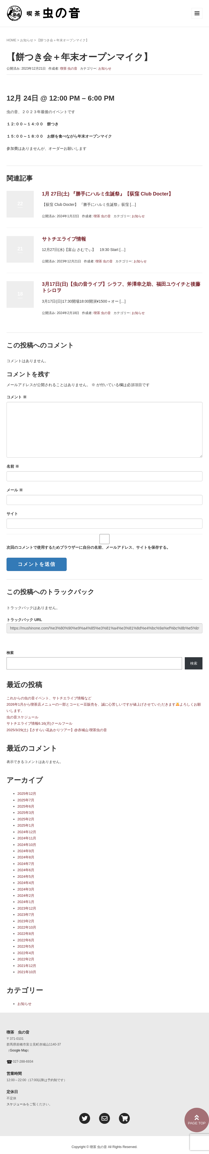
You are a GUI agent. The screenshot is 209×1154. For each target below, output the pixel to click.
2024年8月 (25, 857)
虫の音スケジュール (22, 717)
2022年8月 (25, 934)
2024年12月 (26, 832)
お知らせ (26, 40)
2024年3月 (25, 889)
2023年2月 (25, 921)
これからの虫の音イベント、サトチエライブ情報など (49, 698)
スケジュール (16, 1104)
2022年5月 (25, 946)
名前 (13, 466)
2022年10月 (26, 927)
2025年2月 (25, 819)
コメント (17, 397)
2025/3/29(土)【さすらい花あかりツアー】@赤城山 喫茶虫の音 (57, 730)
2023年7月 (25, 915)
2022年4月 (25, 953)
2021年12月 (26, 966)
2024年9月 (25, 851)
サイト (12, 513)
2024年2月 (25, 896)
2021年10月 (26, 972)
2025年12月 (26, 794)
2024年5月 (25, 876)
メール (15, 490)
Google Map (18, 1050)
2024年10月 (26, 845)
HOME (11, 40)
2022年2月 (25, 959)
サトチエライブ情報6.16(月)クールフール (39, 723)
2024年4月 (25, 883)
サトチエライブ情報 (64, 239)
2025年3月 (25, 813)
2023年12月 (26, 908)
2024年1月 (25, 902)
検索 (10, 653)
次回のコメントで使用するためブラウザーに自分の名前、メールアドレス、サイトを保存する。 (88, 547)
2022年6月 (25, 940)
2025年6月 (25, 806)
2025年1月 (25, 825)
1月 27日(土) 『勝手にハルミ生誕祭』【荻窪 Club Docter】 (107, 194)
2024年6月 (25, 870)
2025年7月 (25, 800)
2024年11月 (26, 838)
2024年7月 (25, 864)
